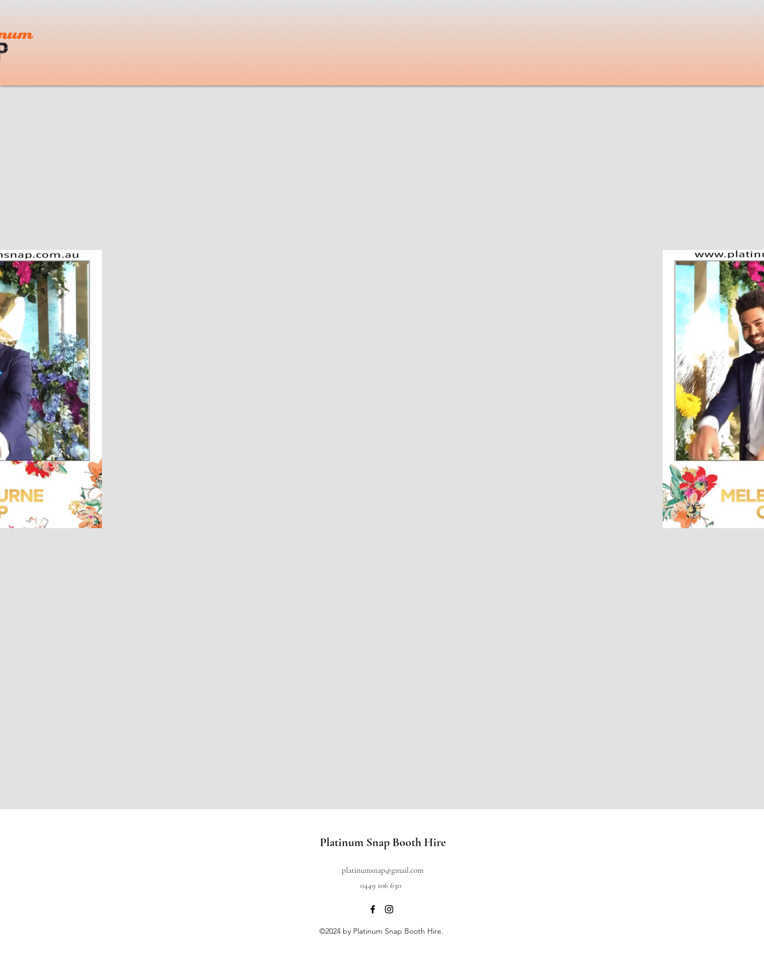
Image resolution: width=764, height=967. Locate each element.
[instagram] (389, 909)
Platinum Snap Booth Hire (383, 842)
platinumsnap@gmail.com (382, 870)
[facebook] (372, 909)
